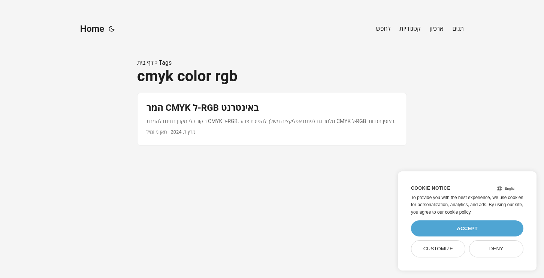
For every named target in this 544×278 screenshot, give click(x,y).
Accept (467, 228)
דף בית (145, 62)
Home (92, 29)
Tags (165, 62)
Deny (496, 248)
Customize (438, 248)
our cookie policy (454, 212)
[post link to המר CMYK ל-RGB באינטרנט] (272, 119)
